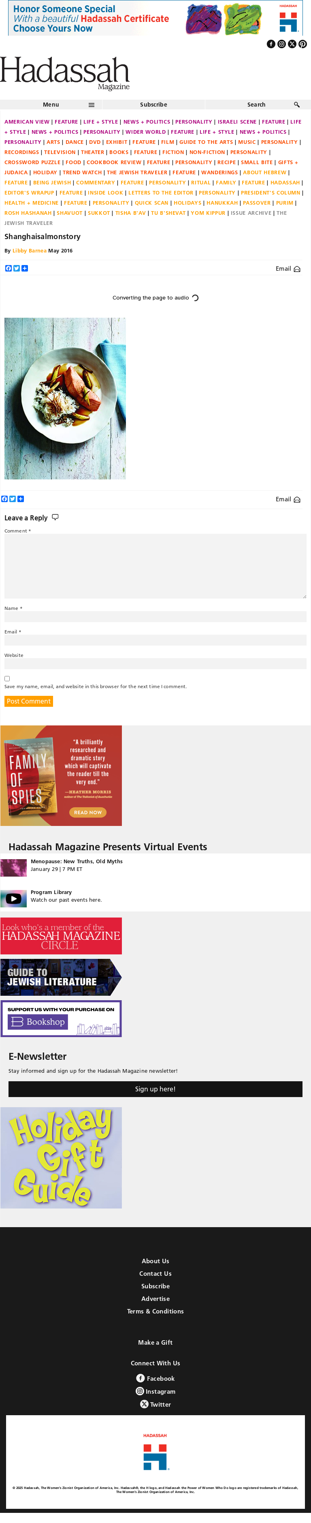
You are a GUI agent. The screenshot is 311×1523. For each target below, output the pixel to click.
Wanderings (219, 172)
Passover (257, 202)
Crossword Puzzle (32, 162)
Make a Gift (155, 1342)
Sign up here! (155, 1089)
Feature (66, 121)
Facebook (155, 1378)
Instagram (156, 1391)
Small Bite (257, 162)
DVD (95, 142)
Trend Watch (82, 172)
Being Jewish (52, 182)
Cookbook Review (114, 162)
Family (226, 182)
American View (26, 121)
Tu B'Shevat (168, 213)
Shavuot (70, 213)
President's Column (270, 192)
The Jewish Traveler (137, 172)
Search (256, 104)
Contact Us (155, 1273)
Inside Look (105, 192)
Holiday (45, 172)
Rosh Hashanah (27, 213)
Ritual (201, 182)
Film (168, 142)
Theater (92, 152)
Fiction (173, 152)
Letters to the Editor (161, 192)
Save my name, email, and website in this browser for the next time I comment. (95, 686)
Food (73, 162)
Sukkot (99, 213)
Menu (51, 104)
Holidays (187, 202)
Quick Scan (152, 202)
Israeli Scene (237, 121)
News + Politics (147, 121)
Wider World (146, 131)
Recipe (226, 162)
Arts (53, 142)
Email (288, 268)
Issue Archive (251, 213)
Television (60, 152)
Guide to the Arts (206, 142)
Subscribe (153, 104)
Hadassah (285, 182)
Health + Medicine (31, 202)
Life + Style (100, 121)
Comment (17, 531)
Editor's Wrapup (29, 192)
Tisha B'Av (130, 213)
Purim (285, 202)
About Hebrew (264, 172)
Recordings (21, 152)
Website (13, 655)
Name (13, 608)
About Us (156, 1261)
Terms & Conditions (155, 1311)
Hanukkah (222, 202)
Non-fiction (207, 152)
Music (247, 142)
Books (118, 152)
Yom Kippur (208, 213)
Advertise (155, 1299)
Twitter (155, 1404)
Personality (193, 121)
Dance (75, 142)
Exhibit (117, 142)
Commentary (95, 182)
